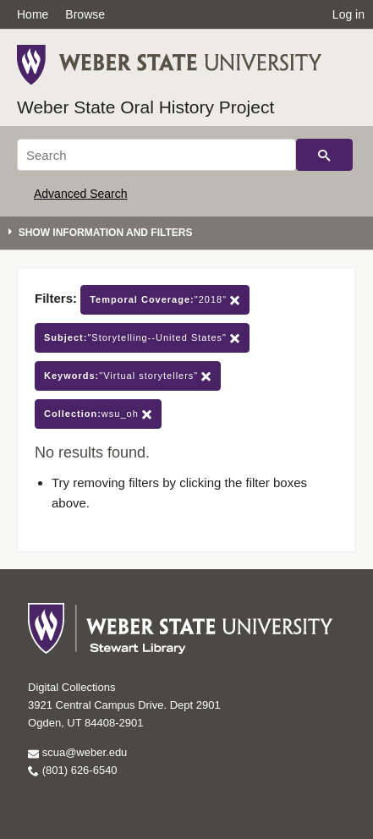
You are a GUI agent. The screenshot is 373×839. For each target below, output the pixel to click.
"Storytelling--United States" (142, 337)
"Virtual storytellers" (127, 375)
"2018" (165, 299)
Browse (85, 14)
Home (32, 14)
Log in (348, 14)
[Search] (156, 155)
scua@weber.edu (77, 752)
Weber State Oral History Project (145, 107)
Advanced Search (81, 193)
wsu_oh (98, 414)
